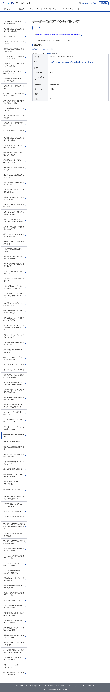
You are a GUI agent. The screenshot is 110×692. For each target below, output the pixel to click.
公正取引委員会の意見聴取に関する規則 (13, 109)
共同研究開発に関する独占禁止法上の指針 (13, 351)
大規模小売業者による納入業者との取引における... (13, 57)
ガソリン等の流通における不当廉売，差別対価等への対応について (13, 296)
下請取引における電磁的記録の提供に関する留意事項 (13, 572)
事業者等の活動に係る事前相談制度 (13, 435)
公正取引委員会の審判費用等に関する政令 (13, 124)
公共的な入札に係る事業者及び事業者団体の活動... (13, 213)
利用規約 (50, 686)
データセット (8, 9)
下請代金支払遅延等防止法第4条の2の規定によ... (14, 535)
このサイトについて (21, 686)
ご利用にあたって (35, 686)
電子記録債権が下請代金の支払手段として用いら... (13, 587)
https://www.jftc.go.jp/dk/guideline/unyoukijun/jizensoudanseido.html (58, 34)
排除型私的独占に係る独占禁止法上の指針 (13, 176)
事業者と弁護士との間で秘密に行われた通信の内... (13, 475)
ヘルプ (44, 686)
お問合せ (70, 686)
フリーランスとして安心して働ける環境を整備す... (13, 428)
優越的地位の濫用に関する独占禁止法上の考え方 (13, 312)
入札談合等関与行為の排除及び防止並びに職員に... (13, 65)
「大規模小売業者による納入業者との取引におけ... (13, 191)
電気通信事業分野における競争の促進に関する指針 (13, 376)
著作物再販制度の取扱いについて (13, 490)
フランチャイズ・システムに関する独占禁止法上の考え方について (13, 328)
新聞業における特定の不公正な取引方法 (13, 43)
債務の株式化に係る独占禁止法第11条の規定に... (13, 272)
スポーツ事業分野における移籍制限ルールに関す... (13, 420)
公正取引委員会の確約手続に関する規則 (13, 117)
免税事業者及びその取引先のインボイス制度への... (13, 505)
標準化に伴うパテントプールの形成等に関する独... (13, 358)
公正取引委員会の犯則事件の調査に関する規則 (13, 94)
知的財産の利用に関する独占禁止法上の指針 (13, 343)
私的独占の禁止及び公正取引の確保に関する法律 (13, 23)
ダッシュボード (79, 686)
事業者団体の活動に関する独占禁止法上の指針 (13, 198)
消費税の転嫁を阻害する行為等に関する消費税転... (13, 636)
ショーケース (34, 9)
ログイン (94, 3)
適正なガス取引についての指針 (13, 370)
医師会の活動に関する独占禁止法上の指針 (13, 206)
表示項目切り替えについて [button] (42, 49)
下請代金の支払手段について (13, 600)
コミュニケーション (50, 9)
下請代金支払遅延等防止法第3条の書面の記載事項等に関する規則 (14, 526)
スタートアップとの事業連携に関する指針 (13, 413)
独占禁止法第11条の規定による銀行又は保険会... (13, 265)
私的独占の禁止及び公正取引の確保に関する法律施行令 (13, 30)
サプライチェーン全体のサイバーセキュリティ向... (13, 666)
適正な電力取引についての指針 (13, 364)
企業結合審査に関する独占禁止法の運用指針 (13, 243)
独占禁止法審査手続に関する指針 (13, 448)
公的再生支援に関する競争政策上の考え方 (13, 644)
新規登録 (104, 3)
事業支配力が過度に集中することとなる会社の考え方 (13, 257)
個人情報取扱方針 (60, 686)
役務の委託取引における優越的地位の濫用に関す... (13, 319)
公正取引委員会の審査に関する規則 (13, 87)
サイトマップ (90, 686)
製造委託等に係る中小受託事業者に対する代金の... (13, 549)
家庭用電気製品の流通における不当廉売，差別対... (13, 304)
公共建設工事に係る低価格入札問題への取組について (13, 498)
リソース (37, 28)
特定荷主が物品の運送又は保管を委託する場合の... (13, 50)
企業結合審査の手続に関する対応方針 (13, 250)
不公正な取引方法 (9, 36)
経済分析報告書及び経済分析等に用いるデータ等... (13, 673)
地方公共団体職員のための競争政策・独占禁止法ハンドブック (13, 651)
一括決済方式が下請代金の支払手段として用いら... (13, 557)
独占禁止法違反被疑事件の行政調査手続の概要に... (13, 455)
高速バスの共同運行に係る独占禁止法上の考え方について (13, 406)
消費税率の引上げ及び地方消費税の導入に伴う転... (13, 579)
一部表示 (48, 53)
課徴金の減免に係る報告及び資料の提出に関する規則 (13, 102)
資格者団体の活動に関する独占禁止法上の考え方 (13, 228)
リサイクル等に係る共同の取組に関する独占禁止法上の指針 (13, 220)
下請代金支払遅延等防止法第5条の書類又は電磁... (14, 542)
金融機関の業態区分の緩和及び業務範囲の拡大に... (13, 391)
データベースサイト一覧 (71, 9)
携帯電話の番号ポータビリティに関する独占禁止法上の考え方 (13, 383)
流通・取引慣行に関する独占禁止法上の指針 (13, 183)
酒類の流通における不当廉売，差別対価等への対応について (13, 287)
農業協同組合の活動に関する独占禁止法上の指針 (13, 398)
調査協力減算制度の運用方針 (13, 469)
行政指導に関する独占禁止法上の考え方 (13, 169)
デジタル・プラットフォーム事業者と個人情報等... (13, 336)
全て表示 (54, 53)
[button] (84, 3)
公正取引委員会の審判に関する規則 (13, 131)
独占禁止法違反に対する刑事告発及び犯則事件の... (13, 483)
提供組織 (21, 9)
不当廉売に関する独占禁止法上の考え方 (13, 280)
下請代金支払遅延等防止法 (12, 511)
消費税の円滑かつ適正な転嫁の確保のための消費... (13, 607)
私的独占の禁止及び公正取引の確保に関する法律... (13, 72)
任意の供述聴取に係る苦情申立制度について (13, 463)
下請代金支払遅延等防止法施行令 (13, 518)
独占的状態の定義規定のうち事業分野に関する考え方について (13, 235)
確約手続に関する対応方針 (12, 442)
